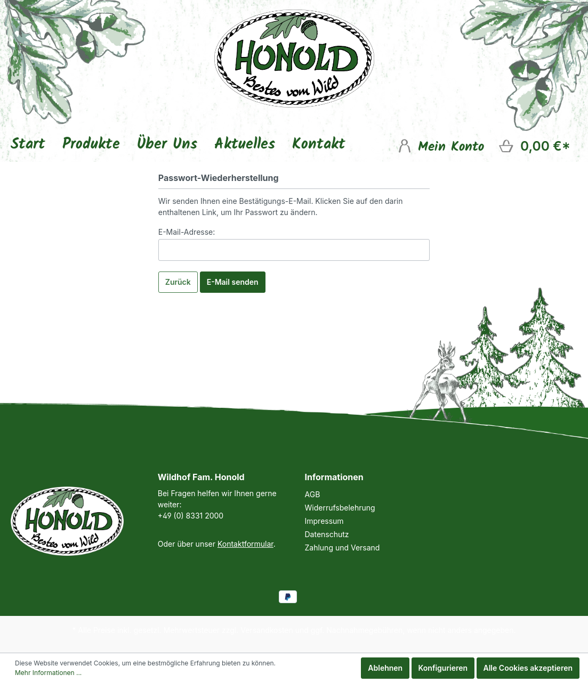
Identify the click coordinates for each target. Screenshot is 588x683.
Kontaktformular (245, 543)
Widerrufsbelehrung (340, 507)
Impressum (324, 520)
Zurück (178, 281)
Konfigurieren (443, 667)
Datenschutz (327, 534)
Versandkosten (266, 630)
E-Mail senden (233, 281)
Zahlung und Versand (342, 547)
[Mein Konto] (440, 145)
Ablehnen (385, 667)
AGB (312, 494)
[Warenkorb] (534, 146)
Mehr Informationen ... (48, 673)
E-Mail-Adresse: (186, 231)
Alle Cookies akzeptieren (528, 667)
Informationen (334, 477)
